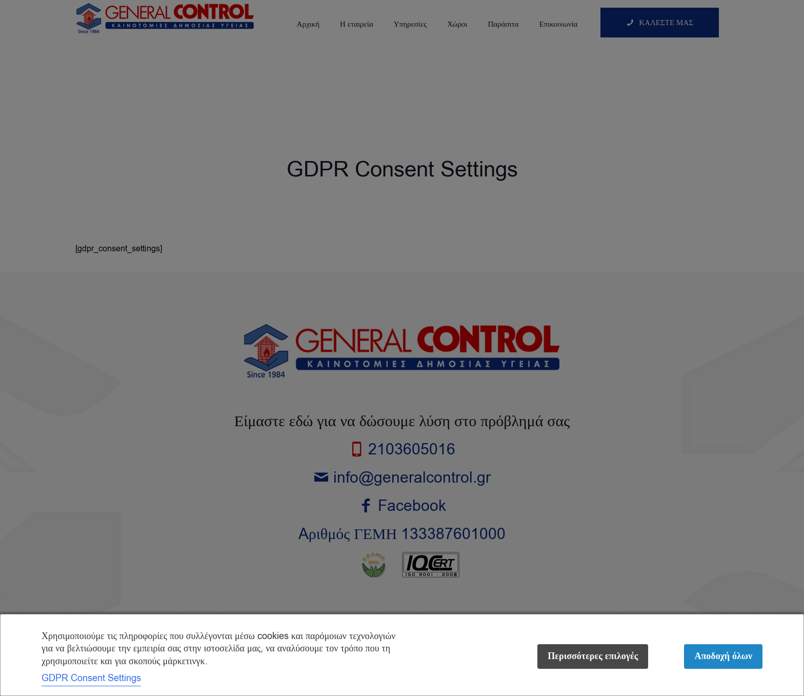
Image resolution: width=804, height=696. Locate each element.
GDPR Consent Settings (91, 678)
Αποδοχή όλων (723, 656)
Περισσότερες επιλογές (593, 656)
